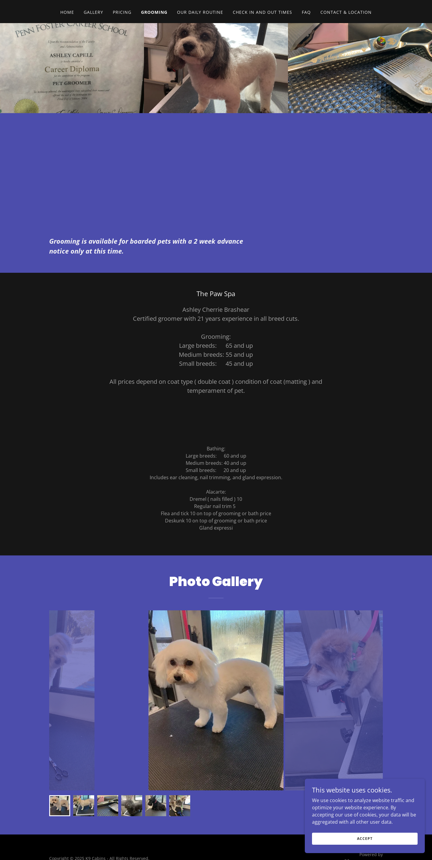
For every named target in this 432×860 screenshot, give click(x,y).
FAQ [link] (306, 12)
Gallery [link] (93, 12)
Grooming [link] (154, 12)
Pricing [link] (122, 12)
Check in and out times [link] (262, 12)
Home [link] (67, 12)
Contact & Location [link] (346, 12)
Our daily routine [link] (200, 12)
